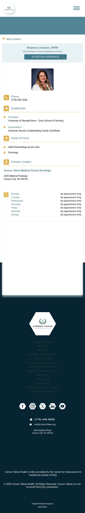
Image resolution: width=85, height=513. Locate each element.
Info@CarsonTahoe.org (45, 424)
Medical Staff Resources (42, 371)
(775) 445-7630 (19, 100)
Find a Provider (42, 342)
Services (42, 350)
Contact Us (42, 379)
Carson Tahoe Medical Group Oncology (27, 170)
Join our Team (42, 358)
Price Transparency (42, 391)
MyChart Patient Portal (42, 354)
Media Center (42, 383)
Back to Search (14, 39)
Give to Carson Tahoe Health (43, 363)
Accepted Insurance (45, 57)
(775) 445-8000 (45, 419)
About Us (42, 346)
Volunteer (42, 375)
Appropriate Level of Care (42, 387)
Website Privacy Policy (42, 367)
